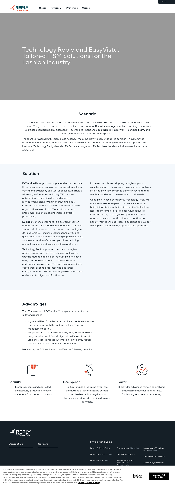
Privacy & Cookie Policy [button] (100, 448)
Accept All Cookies (159, 476)
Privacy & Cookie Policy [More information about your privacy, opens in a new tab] (89, 483)
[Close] (172, 469)
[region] (87, 476)
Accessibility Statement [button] (153, 463)
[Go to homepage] (22, 8)
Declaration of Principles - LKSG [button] (154, 449)
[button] (21, 444)
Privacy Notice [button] (101, 454)
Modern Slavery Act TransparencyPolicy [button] (125, 463)
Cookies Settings (137, 476)
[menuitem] (42, 8)
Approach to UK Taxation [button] (154, 457)
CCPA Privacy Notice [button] (126, 454)
